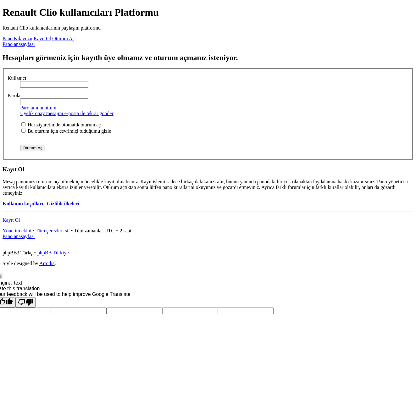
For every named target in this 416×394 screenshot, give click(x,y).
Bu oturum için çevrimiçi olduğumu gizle (66, 131)
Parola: (15, 95)
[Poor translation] (25, 302)
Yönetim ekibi (17, 230)
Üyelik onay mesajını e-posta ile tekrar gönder (67, 113)
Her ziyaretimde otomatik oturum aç (61, 124)
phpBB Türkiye (53, 252)
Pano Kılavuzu (17, 38)
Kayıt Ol (42, 38)
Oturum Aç (63, 38)
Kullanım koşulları (23, 203)
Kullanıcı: (18, 78)
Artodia (47, 263)
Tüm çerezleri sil (52, 230)
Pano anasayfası (19, 44)
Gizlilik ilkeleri (63, 203)
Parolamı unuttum (38, 107)
